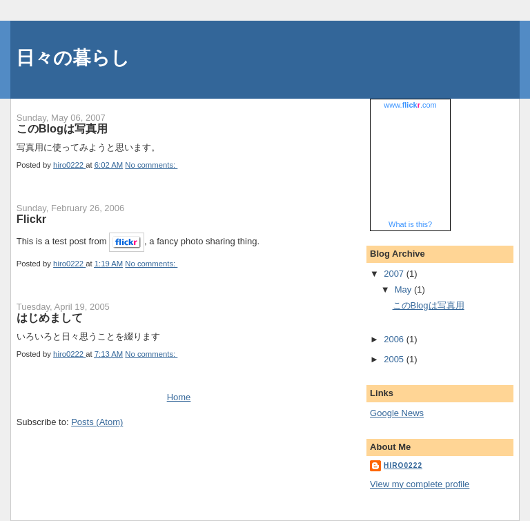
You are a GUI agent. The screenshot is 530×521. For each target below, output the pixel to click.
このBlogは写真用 (62, 128)
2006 (395, 339)
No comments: (151, 165)
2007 (395, 273)
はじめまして (50, 317)
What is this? (410, 224)
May (404, 289)
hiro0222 (403, 465)
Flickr (31, 219)
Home (179, 397)
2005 (395, 359)
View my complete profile (419, 484)
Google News (397, 413)
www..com (410, 105)
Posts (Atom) (97, 422)
